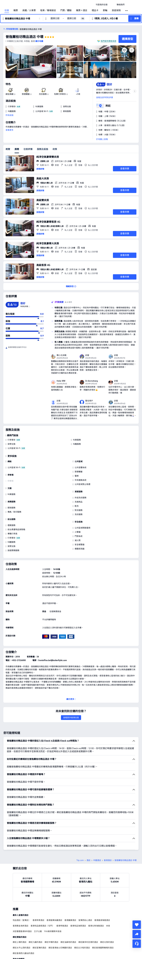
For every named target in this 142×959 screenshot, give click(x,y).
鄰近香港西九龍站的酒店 (23, 953)
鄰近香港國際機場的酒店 (103, 948)
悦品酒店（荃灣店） (21, 920)
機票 (15, 10)
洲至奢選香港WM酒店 (22, 931)
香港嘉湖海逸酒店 (102, 920)
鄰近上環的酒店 (19, 942)
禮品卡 (95, 10)
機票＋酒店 (81, 10)
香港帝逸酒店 (62, 926)
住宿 (6, 10)
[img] (31, 61)
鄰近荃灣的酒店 (39, 948)
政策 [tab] (55, 149)
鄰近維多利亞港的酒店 (88, 942)
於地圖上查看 (102, 139)
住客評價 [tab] (27, 149)
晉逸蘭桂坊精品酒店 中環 (24, 37)
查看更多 (9, 130)
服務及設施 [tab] (42, 149)
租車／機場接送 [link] (48, 10)
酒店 (88, 860)
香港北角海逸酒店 (96, 926)
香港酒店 (108, 860)
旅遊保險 (116, 10)
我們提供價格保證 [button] (108, 41)
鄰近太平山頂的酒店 (21, 948)
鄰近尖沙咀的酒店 (82, 948)
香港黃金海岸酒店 (20, 926)
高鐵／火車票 (29, 10)
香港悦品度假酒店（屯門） (42, 926)
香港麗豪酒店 (70, 920)
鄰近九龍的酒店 (35, 942)
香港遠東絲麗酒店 (54, 920)
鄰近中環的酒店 (51, 942)
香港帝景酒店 (38, 920)
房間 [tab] (17, 149)
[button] (112, 4)
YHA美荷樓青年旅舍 (52, 931)
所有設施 (9, 115)
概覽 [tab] (8, 149)
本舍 (108, 926)
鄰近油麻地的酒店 (68, 942)
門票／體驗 (66, 10)
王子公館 (38, 931)
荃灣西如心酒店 (85, 920)
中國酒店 (97, 860)
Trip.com (80, 860)
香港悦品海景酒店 (78, 926)
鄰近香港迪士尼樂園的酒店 (60, 948)
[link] (101, 4)
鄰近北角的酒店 (107, 942)
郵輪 (105, 10)
